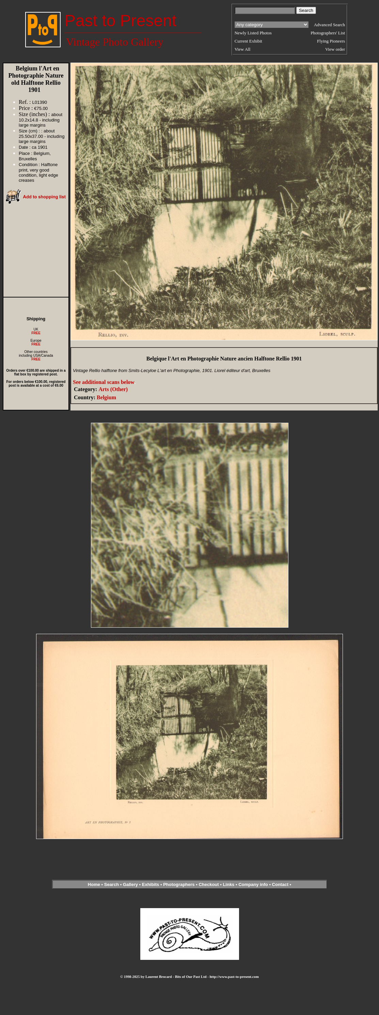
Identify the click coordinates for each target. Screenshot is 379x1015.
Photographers (178, 884)
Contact (280, 884)
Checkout (209, 884)
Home (94, 884)
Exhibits (150, 884)
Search (111, 884)
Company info (253, 884)
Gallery (130, 884)
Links (228, 884)
